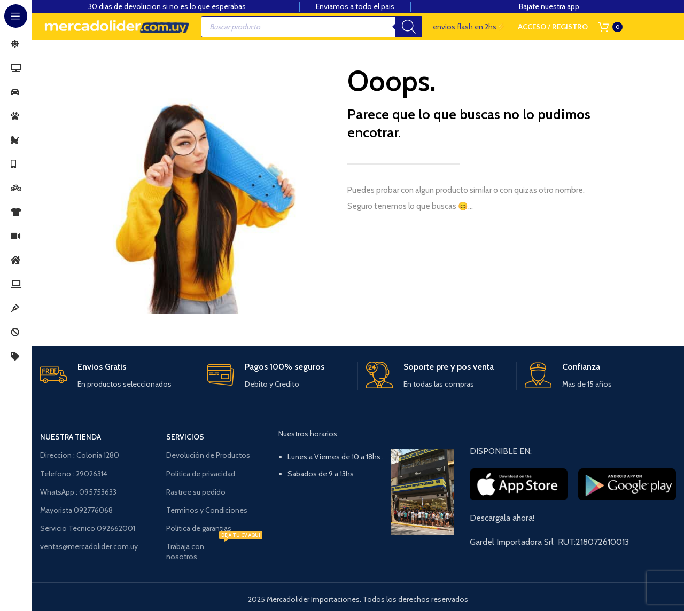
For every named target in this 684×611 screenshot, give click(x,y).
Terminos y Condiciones (206, 510)
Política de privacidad (200, 474)
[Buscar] (408, 26)
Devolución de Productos (208, 455)
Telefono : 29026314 (73, 474)
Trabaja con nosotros (214, 549)
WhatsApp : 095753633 (78, 492)
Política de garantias (198, 528)
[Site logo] (116, 26)
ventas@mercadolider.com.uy (89, 546)
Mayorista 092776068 (76, 510)
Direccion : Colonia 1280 (79, 455)
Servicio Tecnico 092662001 (87, 528)
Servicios (185, 437)
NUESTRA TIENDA (70, 437)
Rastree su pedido (196, 492)
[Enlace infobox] (115, 376)
